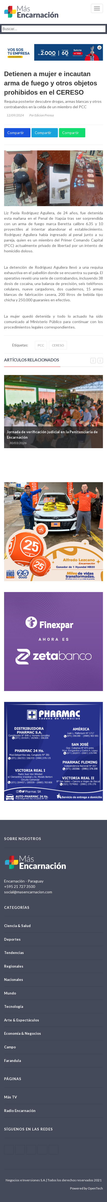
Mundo (10, 993)
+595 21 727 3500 (19, 886)
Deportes (12, 939)
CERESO (58, 345)
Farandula (12, 1060)
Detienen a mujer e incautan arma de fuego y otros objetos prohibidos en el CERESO (50, 83)
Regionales (13, 966)
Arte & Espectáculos (21, 1020)
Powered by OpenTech (86, 1188)
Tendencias (14, 952)
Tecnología (13, 1006)
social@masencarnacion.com (28, 892)
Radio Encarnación (20, 1110)
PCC (41, 345)
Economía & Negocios (22, 1033)
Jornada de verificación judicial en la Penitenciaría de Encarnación (52, 434)
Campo (10, 1047)
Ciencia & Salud (17, 926)
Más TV (10, 1097)
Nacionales (13, 979)
